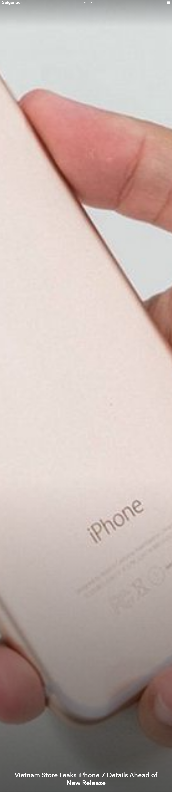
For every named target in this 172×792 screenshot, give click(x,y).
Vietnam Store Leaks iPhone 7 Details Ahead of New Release (86, 779)
